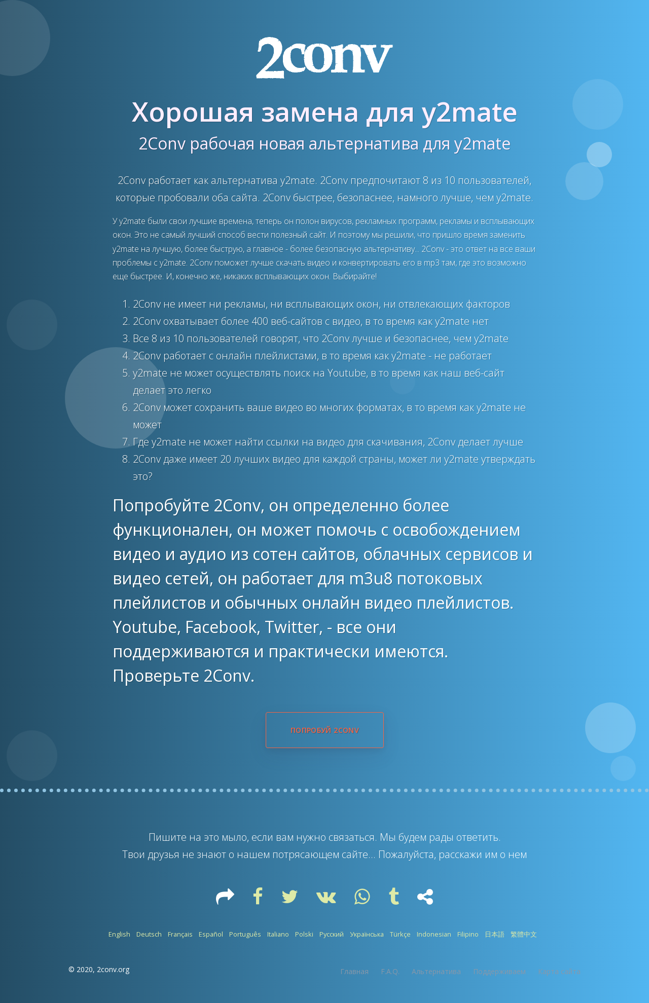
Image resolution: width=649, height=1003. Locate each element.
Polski (304, 934)
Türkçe (400, 934)
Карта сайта (559, 971)
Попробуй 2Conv (325, 730)
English (119, 934)
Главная (354, 971)
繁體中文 (524, 934)
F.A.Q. (390, 971)
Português (245, 934)
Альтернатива (436, 971)
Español (211, 934)
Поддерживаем (499, 971)
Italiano (278, 934)
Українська (367, 934)
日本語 (494, 934)
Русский (331, 934)
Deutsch (149, 934)
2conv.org (113, 969)
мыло (234, 837)
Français (180, 934)
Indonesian (434, 934)
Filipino (468, 934)
